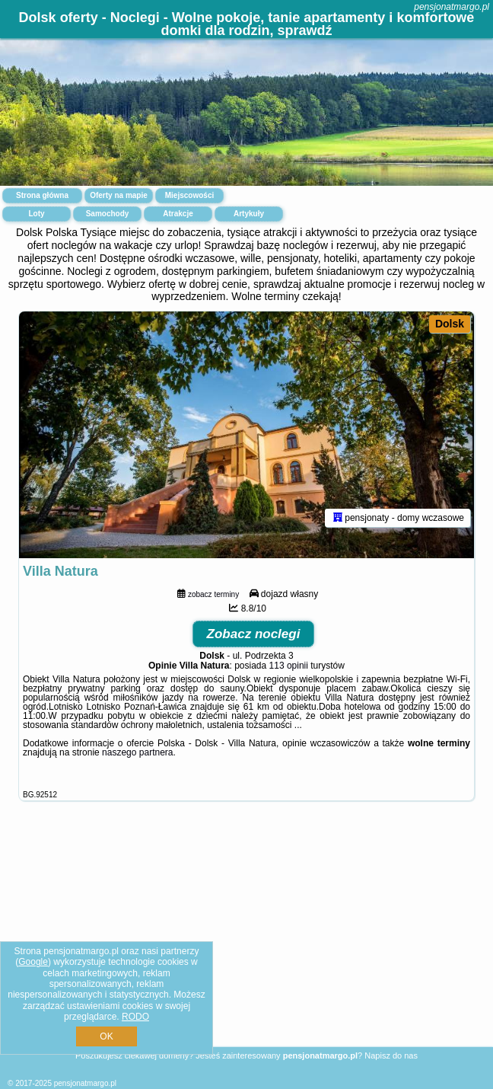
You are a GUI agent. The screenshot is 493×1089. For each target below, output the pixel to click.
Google (33, 961)
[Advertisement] (246, 941)
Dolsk (449, 324)
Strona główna (42, 195)
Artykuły (249, 213)
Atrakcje (177, 213)
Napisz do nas (391, 1055)
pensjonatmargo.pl (451, 7)
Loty (36, 213)
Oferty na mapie (119, 195)
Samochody (107, 213)
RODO (135, 1016)
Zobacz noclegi (254, 634)
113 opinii (288, 665)
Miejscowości (189, 195)
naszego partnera (137, 752)
